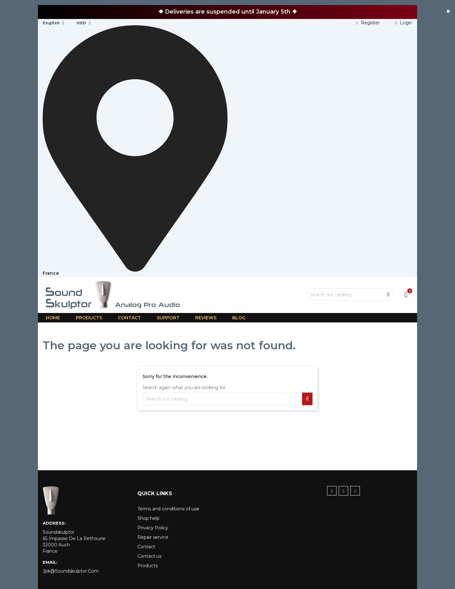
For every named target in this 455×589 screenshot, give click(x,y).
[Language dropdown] (53, 23)
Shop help (148, 518)
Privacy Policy (152, 528)
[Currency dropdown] (83, 23)
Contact (146, 547)
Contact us (149, 556)
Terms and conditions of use (168, 509)
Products (147, 565)
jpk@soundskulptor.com (71, 571)
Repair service (152, 537)
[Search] (349, 294)
